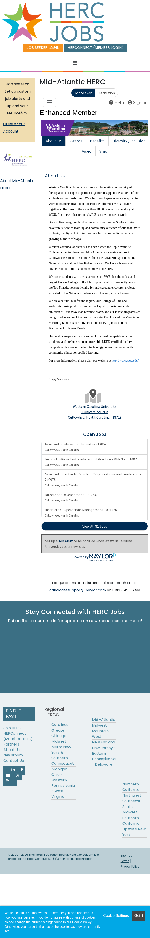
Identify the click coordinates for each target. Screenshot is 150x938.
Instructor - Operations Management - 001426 (81, 512)
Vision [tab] (104, 151)
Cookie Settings (116, 915)
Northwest (131, 795)
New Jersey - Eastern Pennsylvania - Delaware (104, 756)
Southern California (130, 820)
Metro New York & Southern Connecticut (62, 755)
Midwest (99, 725)
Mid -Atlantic (103, 719)
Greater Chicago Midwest (58, 736)
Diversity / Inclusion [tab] (128, 140)
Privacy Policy (130, 866)
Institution (106, 93)
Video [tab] (87, 151)
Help (116, 102)
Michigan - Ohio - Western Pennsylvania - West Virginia (63, 783)
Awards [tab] (75, 140)
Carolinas (59, 724)
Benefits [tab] (97, 140)
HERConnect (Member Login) (17, 736)
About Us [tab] (54, 140)
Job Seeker (83, 93)
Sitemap (126, 855)
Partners (11, 744)
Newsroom (13, 755)
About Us (11, 749)
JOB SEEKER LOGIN (42, 47)
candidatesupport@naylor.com (77, 590)
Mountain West (100, 733)
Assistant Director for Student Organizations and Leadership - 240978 (93, 479)
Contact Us (13, 760)
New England (103, 742)
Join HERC (12, 727)
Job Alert (65, 541)
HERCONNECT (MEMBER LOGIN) (96, 47)
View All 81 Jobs (94, 526)
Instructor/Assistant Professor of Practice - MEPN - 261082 (91, 462)
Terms (125, 861)
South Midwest (129, 809)
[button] (75, 63)
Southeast (131, 801)
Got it (138, 915)
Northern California (130, 787)
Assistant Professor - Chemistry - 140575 (76, 447)
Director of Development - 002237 (71, 497)
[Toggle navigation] (49, 102)
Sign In (137, 102)
